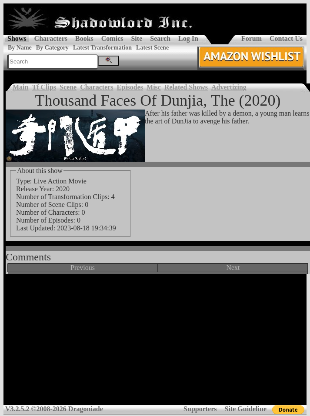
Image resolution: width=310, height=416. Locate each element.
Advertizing (229, 87)
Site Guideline (246, 409)
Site (136, 38)
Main (20, 87)
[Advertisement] (155, 342)
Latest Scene (152, 47)
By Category (52, 47)
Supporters (200, 409)
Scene (68, 87)
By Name (20, 47)
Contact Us (286, 38)
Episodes (130, 87)
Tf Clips (44, 87)
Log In (188, 38)
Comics (112, 38)
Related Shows (186, 87)
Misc (154, 87)
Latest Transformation (102, 47)
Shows (17, 38)
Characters (50, 38)
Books (84, 38)
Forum (251, 38)
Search (160, 38)
